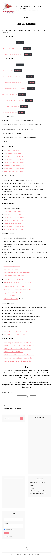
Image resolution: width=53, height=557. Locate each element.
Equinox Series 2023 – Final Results (14, 217)
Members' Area (22, 397)
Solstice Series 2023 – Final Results (14, 223)
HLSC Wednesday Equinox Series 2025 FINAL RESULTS (14, 82)
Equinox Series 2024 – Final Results (14, 159)
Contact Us (32, 485)
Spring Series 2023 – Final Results (13, 214)
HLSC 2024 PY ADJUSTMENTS (12, 150)
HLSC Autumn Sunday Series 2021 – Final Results (18, 358)
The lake (32, 488)
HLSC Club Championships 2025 (9, 112)
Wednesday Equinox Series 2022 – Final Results (17, 282)
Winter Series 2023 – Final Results (13, 229)
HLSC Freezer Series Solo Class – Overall (15, 331)
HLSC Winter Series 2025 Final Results (11, 106)
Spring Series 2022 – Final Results (13, 279)
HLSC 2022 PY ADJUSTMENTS (12, 266)
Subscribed (32, 397)
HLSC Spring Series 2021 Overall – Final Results (17, 361)
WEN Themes (39, 554)
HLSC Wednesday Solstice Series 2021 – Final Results (19, 355)
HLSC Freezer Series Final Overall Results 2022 (17, 272)
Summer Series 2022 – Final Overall (14, 287)
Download (20, 42)
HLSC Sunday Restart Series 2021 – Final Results (17, 343)
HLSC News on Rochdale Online (38, 493)
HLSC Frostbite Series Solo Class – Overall (16, 334)
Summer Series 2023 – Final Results (14, 220)
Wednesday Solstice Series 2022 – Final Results (17, 290)
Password (6, 523)
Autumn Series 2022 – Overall (12, 296)
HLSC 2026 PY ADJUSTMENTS (8, 42)
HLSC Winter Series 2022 (11, 299)
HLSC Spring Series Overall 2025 (9, 94)
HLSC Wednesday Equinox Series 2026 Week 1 (12, 54)
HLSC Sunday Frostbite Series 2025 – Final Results (13, 76)
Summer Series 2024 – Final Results (14, 162)
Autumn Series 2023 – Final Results (14, 226)
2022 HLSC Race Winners (11, 269)
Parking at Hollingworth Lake (37, 491)
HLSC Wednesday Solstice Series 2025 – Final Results (14, 88)
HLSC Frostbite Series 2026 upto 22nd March (12, 48)
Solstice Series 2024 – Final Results (14, 165)
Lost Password (8, 536)
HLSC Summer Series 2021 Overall (13, 352)
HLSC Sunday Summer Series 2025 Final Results (13, 100)
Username (7, 517)
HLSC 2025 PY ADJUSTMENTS (8, 65)
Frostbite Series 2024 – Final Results (14, 153)
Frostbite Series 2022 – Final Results (14, 275)
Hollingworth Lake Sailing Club (29, 7)
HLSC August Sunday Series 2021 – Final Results (17, 349)
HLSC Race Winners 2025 (8, 70)
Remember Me (9, 529)
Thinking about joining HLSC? (37, 482)
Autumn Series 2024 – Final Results (14, 168)
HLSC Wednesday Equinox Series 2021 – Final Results (19, 346)
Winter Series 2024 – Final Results (13, 171)
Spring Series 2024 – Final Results (13, 156)
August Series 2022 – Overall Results (14, 293)
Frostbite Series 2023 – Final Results (14, 211)
